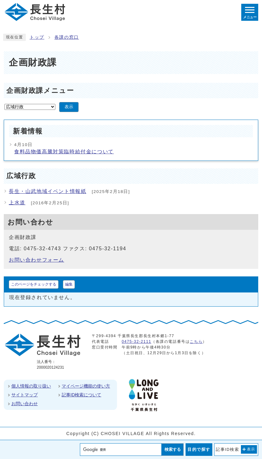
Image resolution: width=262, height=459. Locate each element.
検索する (172, 449)
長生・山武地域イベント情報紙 (47, 191)
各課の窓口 (66, 37)
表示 (68, 107)
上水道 (17, 202)
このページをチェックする (33, 284)
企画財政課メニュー (40, 90)
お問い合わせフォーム (36, 260)
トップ (37, 37)
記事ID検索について (81, 394)
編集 (69, 284)
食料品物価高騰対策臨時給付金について (64, 151)
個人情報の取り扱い (31, 385)
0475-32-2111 (136, 341)
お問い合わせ (24, 403)
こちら (196, 341)
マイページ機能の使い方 (86, 385)
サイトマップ (24, 394)
